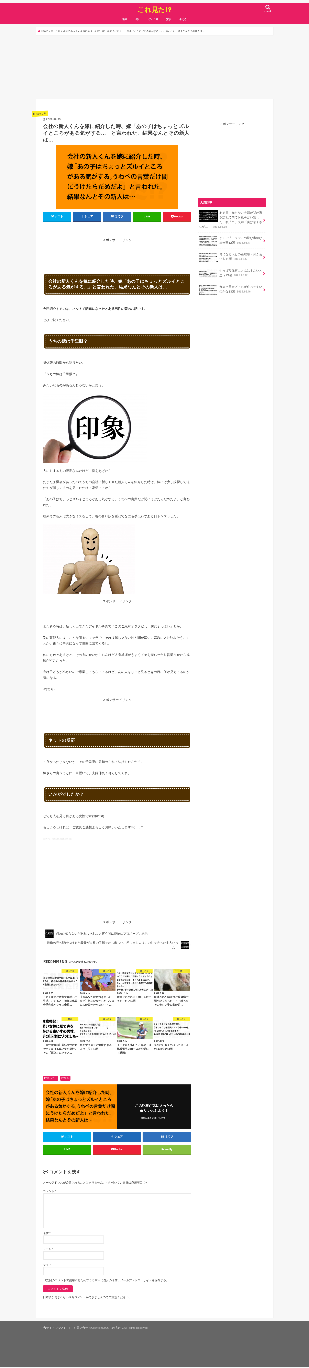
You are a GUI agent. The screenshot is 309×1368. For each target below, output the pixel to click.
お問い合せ (77, 1329)
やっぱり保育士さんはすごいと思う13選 (230, 272)
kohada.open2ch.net (62, 838)
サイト (47, 1266)
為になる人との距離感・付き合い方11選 (230, 256)
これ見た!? (154, 9)
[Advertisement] (154, 67)
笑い (137, 19)
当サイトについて (53, 1329)
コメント (49, 1192)
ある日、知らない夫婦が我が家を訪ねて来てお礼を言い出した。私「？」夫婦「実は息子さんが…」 (230, 219)
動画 (124, 19)
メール (48, 1250)
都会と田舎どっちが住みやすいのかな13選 (230, 288)
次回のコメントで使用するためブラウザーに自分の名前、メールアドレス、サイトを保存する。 (107, 1282)
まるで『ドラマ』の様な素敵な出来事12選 (230, 240)
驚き (168, 19)
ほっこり (153, 19)
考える (183, 19)
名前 (47, 1234)
